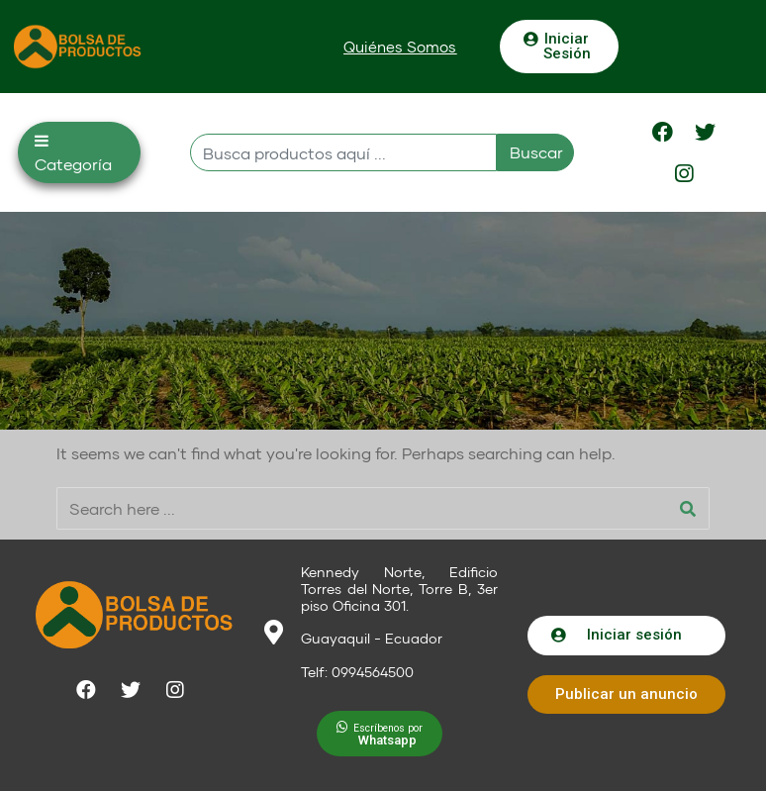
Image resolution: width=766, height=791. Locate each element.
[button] (400, 47)
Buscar (536, 152)
